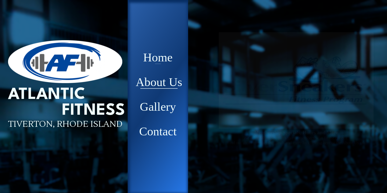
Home (158, 57)
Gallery (158, 106)
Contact (158, 131)
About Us (159, 82)
